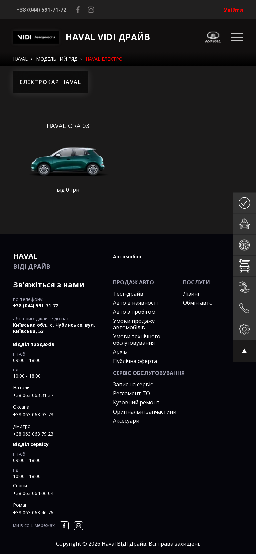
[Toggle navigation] (237, 37)
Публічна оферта (135, 361)
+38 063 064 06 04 (33, 493)
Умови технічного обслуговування (136, 339)
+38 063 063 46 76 (33, 512)
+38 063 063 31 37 (33, 395)
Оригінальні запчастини (144, 411)
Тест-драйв (128, 293)
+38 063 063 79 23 (33, 434)
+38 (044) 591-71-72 (41, 9)
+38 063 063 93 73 (33, 414)
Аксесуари (126, 420)
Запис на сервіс (133, 384)
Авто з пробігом (134, 311)
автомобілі (127, 256)
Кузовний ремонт (136, 402)
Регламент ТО (131, 393)
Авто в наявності (135, 302)
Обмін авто (198, 302)
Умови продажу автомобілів (134, 324)
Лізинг (191, 293)
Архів (120, 351)
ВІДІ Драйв (58, 260)
